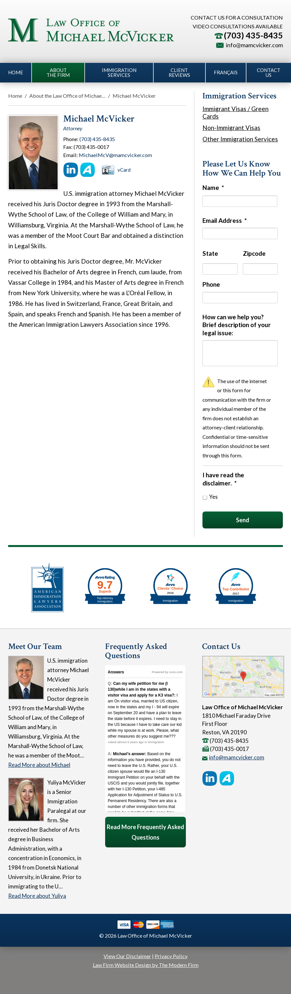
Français (226, 72)
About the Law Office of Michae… (67, 96)
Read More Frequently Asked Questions (145, 832)
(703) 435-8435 (253, 35)
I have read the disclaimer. (223, 479)
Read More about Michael (39, 764)
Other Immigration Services (240, 139)
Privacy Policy (171, 956)
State (210, 253)
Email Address (224, 220)
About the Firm (58, 72)
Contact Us (268, 72)
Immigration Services (119, 72)
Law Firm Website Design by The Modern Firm (146, 965)
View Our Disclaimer (127, 956)
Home (15, 72)
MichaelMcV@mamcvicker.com (115, 155)
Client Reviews (179, 72)
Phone (211, 284)
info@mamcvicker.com (254, 45)
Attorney (72, 128)
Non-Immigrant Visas (231, 127)
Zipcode (254, 253)
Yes (213, 497)
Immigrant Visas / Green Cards (235, 112)
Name (213, 187)
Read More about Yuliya (37, 895)
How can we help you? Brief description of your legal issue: (236, 325)
